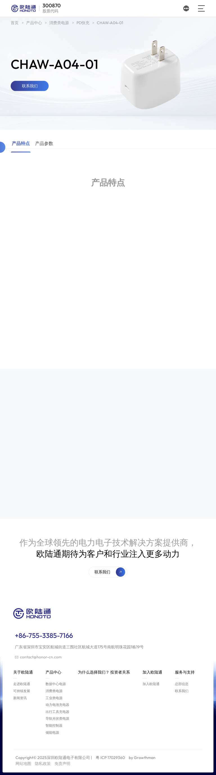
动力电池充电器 (57, 705)
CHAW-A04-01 (110, 23)
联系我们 (181, 691)
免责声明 (62, 763)
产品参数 (44, 155)
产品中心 (34, 23)
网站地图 (23, 763)
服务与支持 (185, 674)
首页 (15, 23)
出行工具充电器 (57, 712)
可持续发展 (21, 691)
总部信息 (181, 684)
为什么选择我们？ (93, 672)
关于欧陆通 (23, 674)
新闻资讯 (20, 698)
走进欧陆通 (21, 684)
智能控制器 (54, 725)
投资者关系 (120, 672)
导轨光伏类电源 (57, 718)
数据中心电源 (56, 684)
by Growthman (142, 757)
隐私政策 (43, 763)
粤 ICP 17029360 (110, 757)
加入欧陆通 (152, 674)
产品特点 (21, 155)
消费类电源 (59, 23)
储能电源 (52, 732)
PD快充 (82, 23)
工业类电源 (54, 698)
